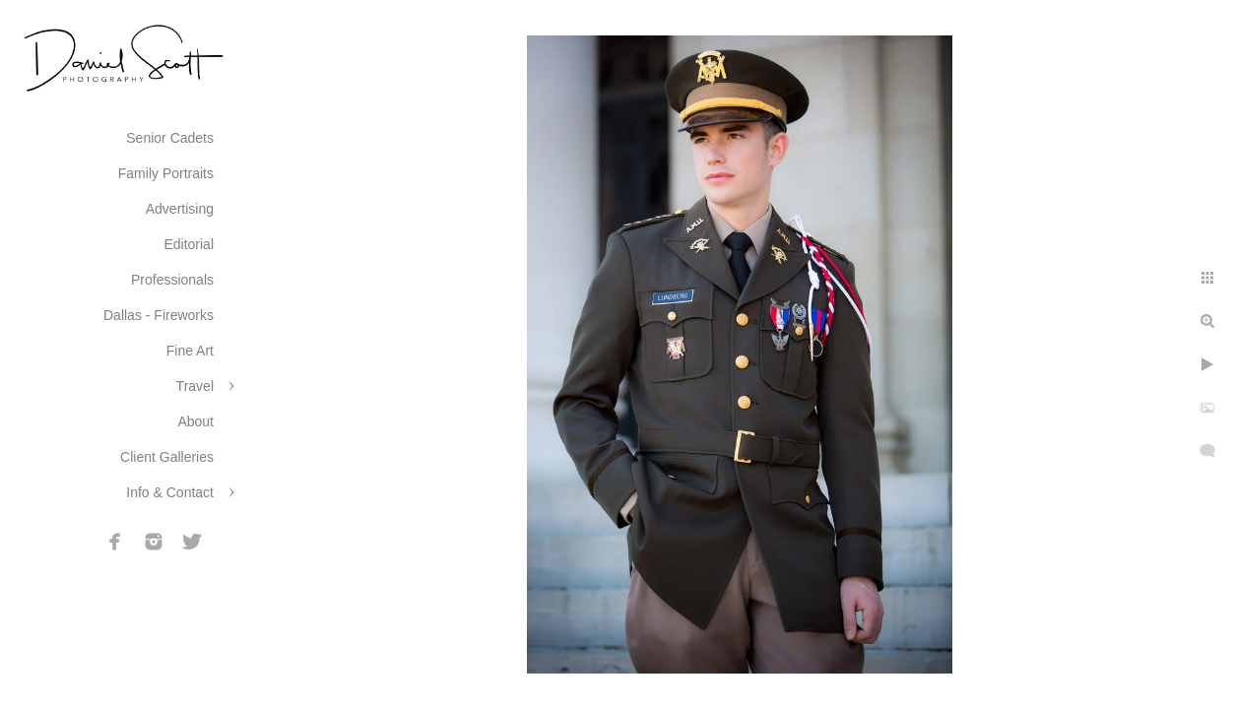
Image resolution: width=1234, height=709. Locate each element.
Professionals (172, 280)
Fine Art (190, 350)
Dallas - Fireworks (158, 315)
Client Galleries (167, 457)
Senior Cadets (170, 138)
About (195, 421)
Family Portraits (166, 173)
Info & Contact (170, 492)
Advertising (180, 209)
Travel (195, 386)
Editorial (188, 244)
